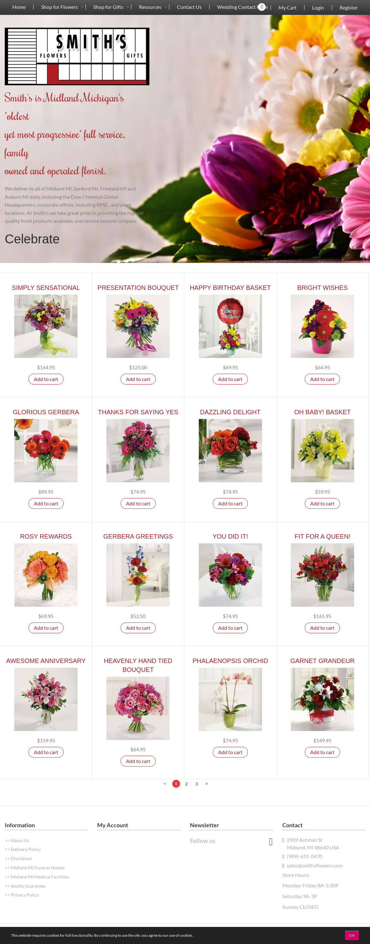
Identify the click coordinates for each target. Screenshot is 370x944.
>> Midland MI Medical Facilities (37, 876)
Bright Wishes (322, 287)
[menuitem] (19, 7)
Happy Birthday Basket (230, 287)
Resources (150, 6)
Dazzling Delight (230, 412)
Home (19, 6)
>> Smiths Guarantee (25, 886)
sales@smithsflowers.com (315, 865)
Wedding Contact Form (242, 6)
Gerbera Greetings (138, 536)
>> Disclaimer (18, 858)
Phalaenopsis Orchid (230, 660)
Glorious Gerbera (46, 412)
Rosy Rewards (46, 536)
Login (318, 7)
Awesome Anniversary (46, 660)
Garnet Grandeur (322, 660)
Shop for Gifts (108, 6)
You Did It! (230, 536)
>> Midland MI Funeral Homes (35, 867)
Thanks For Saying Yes (138, 412)
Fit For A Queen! (322, 536)
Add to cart (46, 379)
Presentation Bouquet (138, 287)
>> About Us (17, 840)
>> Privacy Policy (22, 894)
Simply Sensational (46, 287)
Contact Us (189, 6)
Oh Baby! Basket (322, 412)
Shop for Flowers (59, 6)
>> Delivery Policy (23, 849)
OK (352, 935)
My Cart (288, 7)
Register (349, 7)
